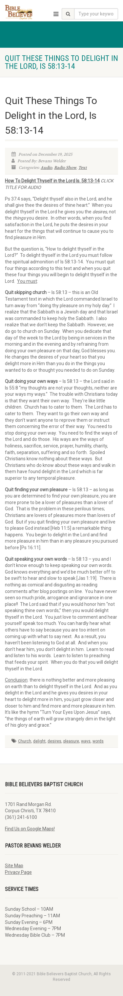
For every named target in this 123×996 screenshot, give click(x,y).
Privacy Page (18, 872)
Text (82, 167)
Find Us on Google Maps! (30, 828)
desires (54, 741)
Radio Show (65, 167)
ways (86, 741)
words (98, 741)
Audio (46, 167)
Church (24, 741)
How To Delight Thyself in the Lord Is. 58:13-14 (52, 180)
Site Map (14, 865)
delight (39, 741)
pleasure (71, 741)
